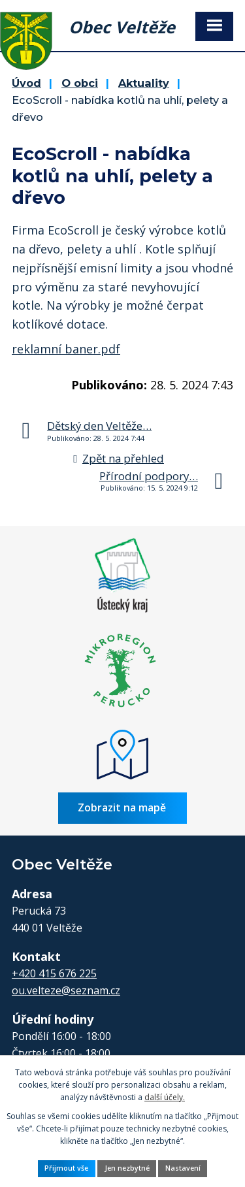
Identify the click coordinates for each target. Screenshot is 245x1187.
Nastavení (183, 1168)
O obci (79, 82)
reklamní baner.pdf (66, 349)
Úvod (26, 82)
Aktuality (143, 82)
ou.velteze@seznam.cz (66, 990)
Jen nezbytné (127, 1168)
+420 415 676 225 (54, 973)
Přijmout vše (66, 1168)
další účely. (164, 1097)
